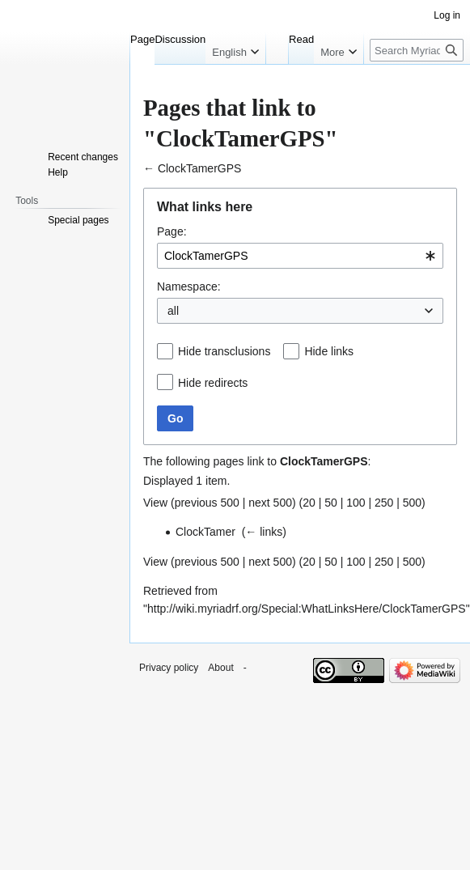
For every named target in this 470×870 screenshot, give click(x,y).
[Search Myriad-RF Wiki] (417, 50)
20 (309, 502)
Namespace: (189, 286)
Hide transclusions (224, 351)
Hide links (329, 351)
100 (355, 502)
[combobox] (300, 256)
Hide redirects (213, 382)
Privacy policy (168, 667)
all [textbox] (173, 310)
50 (330, 502)
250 (384, 502)
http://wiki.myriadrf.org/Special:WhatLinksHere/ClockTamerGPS (306, 608)
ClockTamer (205, 531)
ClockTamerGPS (199, 168)
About (220, 667)
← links (263, 531)
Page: (172, 231)
